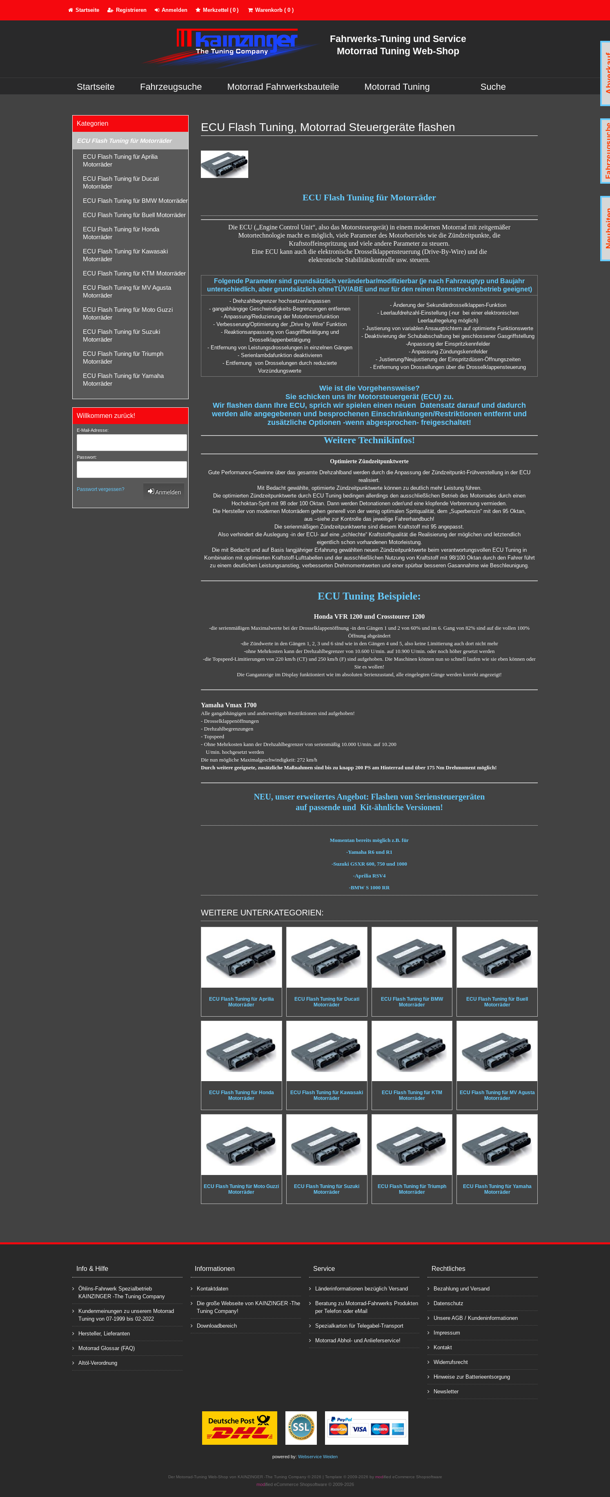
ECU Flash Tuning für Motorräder (124, 140)
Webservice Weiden (318, 1456)
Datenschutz (445, 1302)
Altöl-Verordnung (94, 1362)
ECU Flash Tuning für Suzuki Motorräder (121, 335)
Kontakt (439, 1347)
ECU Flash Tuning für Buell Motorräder (134, 214)
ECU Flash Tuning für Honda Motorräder (121, 233)
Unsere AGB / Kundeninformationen (472, 1317)
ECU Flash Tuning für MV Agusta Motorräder (127, 291)
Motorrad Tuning (397, 87)
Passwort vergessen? (101, 489)
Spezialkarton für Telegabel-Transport (356, 1325)
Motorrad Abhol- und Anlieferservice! (355, 1340)
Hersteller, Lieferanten (101, 1333)
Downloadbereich (214, 1325)
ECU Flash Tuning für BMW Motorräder (135, 200)
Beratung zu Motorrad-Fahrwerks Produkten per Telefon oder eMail (363, 1306)
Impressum (443, 1332)
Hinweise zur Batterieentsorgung (468, 1376)
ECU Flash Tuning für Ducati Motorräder (121, 182)
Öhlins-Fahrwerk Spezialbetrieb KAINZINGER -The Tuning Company (118, 1292)
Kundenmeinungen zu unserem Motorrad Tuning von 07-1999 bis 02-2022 (123, 1314)
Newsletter (443, 1391)
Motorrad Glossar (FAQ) (103, 1347)
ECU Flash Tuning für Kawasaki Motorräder (125, 255)
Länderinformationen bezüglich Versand (358, 1288)
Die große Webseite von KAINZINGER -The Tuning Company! (245, 1306)
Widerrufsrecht (447, 1361)
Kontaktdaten (209, 1288)
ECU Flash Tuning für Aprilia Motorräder (120, 160)
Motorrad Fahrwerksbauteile (283, 87)
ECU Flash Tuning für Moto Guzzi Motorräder (128, 313)
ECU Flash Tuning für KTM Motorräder (134, 273)
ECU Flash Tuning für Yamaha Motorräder (123, 379)
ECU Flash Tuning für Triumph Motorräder (123, 357)
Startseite (96, 87)
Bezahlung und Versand (458, 1288)
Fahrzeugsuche (171, 87)
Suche (493, 87)
